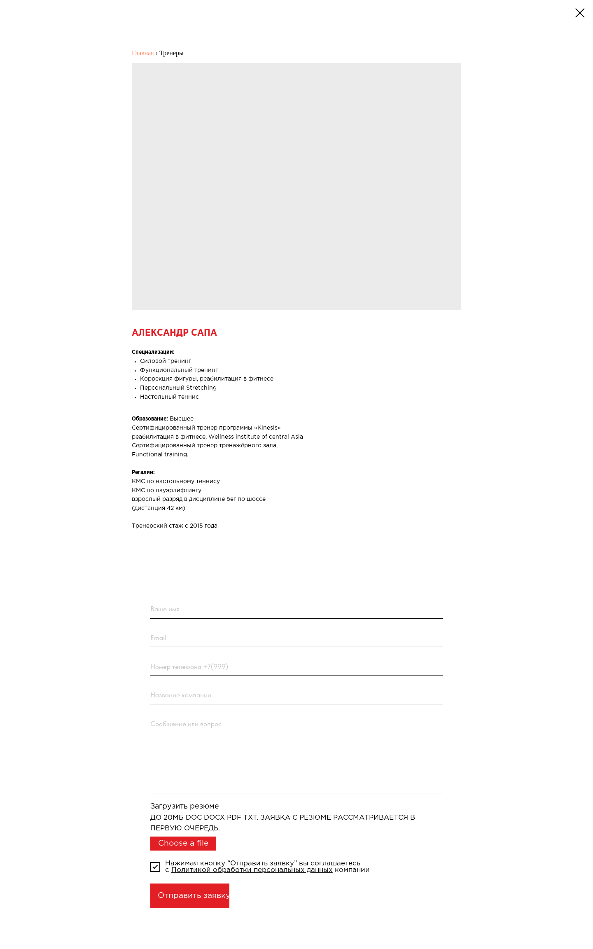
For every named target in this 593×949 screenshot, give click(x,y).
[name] (297, 609)
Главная (143, 52)
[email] (297, 638)
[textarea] (297, 753)
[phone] (297, 666)
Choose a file (183, 843)
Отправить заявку (193, 895)
